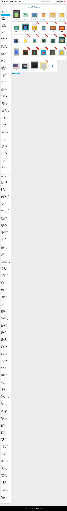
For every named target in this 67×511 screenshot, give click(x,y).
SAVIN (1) (3, 419)
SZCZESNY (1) (3, 446)
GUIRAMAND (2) (4, 225)
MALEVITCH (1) (4, 325)
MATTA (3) (3, 341)
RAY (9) (2, 395)
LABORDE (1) (3, 282)
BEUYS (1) (3, 55)
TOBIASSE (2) (3, 460)
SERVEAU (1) (4, 425)
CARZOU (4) (3, 102)
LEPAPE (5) (3, 303)
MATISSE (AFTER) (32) (5, 340)
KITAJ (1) (3, 267)
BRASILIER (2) (4, 81)
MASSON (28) (3, 338)
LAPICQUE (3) (4, 288)
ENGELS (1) (3, 176)
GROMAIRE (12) (4, 219)
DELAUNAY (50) (4, 148)
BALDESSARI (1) (4, 38)
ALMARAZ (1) (3, 18)
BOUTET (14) (3, 73)
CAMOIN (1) (3, 95)
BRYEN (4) (3, 88)
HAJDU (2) (3, 226)
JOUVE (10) (3, 259)
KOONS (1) (3, 276)
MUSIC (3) (3, 359)
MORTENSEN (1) (4, 355)
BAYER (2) (3, 45)
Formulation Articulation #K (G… (52, 19)
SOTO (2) (4, 434)
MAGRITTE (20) (4, 324)
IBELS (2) (4, 245)
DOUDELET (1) (4, 167)
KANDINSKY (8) (4, 261)
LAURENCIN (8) (4, 289)
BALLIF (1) (3, 39)
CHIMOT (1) (4, 116)
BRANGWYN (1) (4, 77)
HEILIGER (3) (4, 232)
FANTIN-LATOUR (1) (5, 185)
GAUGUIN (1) (3, 205)
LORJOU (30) (4, 316)
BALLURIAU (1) (3, 40)
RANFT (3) (3, 391)
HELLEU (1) (4, 234)
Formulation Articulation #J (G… (61, 19)
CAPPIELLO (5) (4, 97)
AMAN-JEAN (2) (4, 19)
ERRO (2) (4, 180)
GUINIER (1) (3, 224)
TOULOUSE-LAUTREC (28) (5, 462)
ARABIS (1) (3, 25)
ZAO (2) (3, 502)
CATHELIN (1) (4, 104)
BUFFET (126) (4, 89)
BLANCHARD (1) (4, 60)
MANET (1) (3, 327)
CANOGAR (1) (4, 96)
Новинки (20, 1)
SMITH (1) (3, 433)
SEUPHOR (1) (3, 426)
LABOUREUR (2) (4, 283)
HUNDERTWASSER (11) (5, 243)
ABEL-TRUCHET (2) (4, 10)
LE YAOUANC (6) (4, 296)
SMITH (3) (3, 432)
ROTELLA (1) (4, 409)
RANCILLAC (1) (4, 390)
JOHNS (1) (3, 255)
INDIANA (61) (4, 247)
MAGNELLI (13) (4, 323)
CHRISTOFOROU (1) (4, 118)
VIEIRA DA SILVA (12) (5, 484)
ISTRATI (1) (4, 249)
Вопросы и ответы (41, 508)
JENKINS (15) (3, 253)
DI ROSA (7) (3, 155)
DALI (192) (3, 141)
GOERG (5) (3, 210)
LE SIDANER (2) (4, 295)
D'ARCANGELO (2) (4, 140)
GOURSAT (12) (5, 214)
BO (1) (2, 62)
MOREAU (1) (4, 353)
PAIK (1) (3, 368)
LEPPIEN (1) (3, 305)
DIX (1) (2, 161)
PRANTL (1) (3, 387)
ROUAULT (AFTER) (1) (5, 411)
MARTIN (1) (3, 333)
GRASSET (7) (4, 217)
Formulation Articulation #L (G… (34, 19)
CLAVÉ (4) (3, 123)
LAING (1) (3, 284)
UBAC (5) (3, 467)
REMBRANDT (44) (5, 402)
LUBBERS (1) (3, 318)
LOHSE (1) (4, 313)
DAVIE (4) (3, 144)
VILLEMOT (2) (4, 488)
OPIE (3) (3, 366)
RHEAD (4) (4, 403)
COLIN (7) (3, 126)
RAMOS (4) (3, 389)
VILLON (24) (3, 489)
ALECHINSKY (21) (4, 16)
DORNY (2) (3, 166)
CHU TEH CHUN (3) (3, 119)
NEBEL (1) (3, 361)
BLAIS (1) (4, 59)
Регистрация (58, 1)
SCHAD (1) (3, 420)
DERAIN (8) (3, 152)
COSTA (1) (3, 134)
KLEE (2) (2, 270)
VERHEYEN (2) (3, 481)
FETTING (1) (3, 188)
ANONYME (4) (3, 20)
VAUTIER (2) (4, 477)
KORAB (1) (3, 277)
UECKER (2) (3, 468)
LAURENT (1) (3, 291)
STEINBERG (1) (3, 440)
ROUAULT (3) (4, 410)
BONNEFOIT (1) (4, 69)
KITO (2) (3, 268)
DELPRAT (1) (3, 151)
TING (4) (3, 455)
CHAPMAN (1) (5, 111)
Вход (62, 1)
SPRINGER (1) (4, 438)
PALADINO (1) (4, 369)
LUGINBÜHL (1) (4, 319)
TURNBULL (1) (4, 466)
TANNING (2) (4, 452)
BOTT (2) (3, 70)
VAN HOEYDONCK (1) (4, 474)
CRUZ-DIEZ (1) (4, 137)
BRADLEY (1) (3, 75)
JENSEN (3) (3, 254)
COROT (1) (5, 133)
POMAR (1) (3, 384)
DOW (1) (4, 168)
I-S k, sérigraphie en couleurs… (16, 19)
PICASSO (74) (3, 377)
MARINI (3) (3, 331)
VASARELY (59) (4, 476)
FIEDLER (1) (3, 189)
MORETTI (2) (4, 354)
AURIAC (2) (3, 31)
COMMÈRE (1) (3, 130)
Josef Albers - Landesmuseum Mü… (25, 32)
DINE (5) (2, 159)
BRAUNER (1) (3, 82)
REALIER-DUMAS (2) (5, 397)
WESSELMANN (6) (4, 497)
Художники (11, 1)
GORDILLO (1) (3, 212)
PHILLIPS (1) (3, 375)
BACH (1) (3, 33)
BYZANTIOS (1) (4, 91)
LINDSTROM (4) (4, 311)
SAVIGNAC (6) (4, 418)
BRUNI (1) (3, 87)
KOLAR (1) (3, 275)
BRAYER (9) (3, 83)
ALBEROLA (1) (4, 13)
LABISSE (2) (3, 281)
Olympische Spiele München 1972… (16, 58)
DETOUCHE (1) (4, 153)
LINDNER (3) (3, 310)
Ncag (25, 33)
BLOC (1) (3, 61)
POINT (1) (3, 382)
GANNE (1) (3, 204)
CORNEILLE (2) (4, 132)
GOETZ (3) (3, 211)
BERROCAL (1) (4, 52)
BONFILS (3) (3, 67)
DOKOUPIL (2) (4, 162)
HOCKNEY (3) (3, 240)
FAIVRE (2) (3, 183)
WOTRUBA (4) (3, 498)
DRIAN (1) (4, 169)
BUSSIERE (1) (4, 90)
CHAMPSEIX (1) (4, 110)
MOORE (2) (3, 352)
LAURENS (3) (3, 290)
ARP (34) (3, 30)
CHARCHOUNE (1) (4, 112)
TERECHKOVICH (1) (5, 454)
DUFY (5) (3, 173)
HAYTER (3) (4, 231)
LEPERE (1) (4, 304)
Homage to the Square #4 (43, 70)
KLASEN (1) (3, 269)
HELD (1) (2, 233)
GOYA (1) (3, 216)
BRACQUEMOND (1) (4, 74)
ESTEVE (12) (4, 181)
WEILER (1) (3, 496)
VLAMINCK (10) (4, 490)
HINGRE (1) (3, 239)
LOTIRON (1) (3, 317)
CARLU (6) (3, 98)
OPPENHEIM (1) (4, 367)
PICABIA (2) (3, 376)
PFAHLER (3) (4, 374)
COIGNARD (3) (4, 125)
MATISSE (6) (3, 339)
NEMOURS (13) (4, 362)
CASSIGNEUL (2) (4, 103)
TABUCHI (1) (3, 447)
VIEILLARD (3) (3, 482)
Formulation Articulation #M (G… (25, 19)
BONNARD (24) (4, 68)
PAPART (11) (3, 370)
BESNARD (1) (3, 54)
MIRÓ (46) (3, 345)
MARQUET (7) (4, 332)
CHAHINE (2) (3, 109)
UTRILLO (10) (4, 469)
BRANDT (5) (3, 76)
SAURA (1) (3, 417)
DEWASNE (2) (3, 154)
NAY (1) (4, 360)
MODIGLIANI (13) (4, 348)
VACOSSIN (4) (5, 470)
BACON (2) (3, 34)
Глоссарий (37, 508)
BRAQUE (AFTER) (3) (5, 80)
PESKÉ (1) (3, 373)
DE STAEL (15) (4, 146)
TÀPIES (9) (3, 453)
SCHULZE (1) (4, 424)
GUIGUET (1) (5, 223)
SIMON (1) (4, 430)
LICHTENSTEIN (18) (4, 309)
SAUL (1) (3, 416)
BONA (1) (2, 66)
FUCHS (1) (3, 203)
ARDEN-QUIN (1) (4, 27)
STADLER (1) (3, 439)
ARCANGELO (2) (3, 26)
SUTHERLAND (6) (4, 445)
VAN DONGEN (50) (4, 473)
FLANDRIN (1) (4, 191)
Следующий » (18, 73)
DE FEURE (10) (4, 145)
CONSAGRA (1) (4, 131)
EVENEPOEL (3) (4, 182)
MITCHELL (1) (3, 347)
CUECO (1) (3, 138)
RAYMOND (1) (3, 396)
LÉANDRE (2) (4, 297)
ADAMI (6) (3, 11)
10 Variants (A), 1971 (25, 70)
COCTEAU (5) (3, 124)
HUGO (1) (3, 241)
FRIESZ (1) (5, 202)
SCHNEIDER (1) (4, 423)
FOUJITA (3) (5, 195)
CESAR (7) (3, 105)
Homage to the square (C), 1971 (34, 70)
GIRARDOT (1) (5, 209)
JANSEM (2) (3, 252)
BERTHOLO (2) (4, 53)
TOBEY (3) (3, 459)
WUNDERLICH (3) (4, 499)
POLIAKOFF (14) (4, 383)
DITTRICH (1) (3, 160)
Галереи (16, 1)
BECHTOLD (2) (4, 47)
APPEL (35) (3, 24)
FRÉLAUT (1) (3, 198)
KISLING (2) (3, 266)
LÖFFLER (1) (4, 312)
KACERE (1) (3, 260)
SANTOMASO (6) (4, 413)
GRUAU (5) (3, 220)
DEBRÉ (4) (3, 147)
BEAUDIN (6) (3, 46)
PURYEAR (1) (3, 388)
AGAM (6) (3, 12)
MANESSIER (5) (4, 326)
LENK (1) (3, 302)
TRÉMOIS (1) (4, 463)
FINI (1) (3, 190)
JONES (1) (3, 256)
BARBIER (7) (3, 41)
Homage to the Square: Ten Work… (25, 58)
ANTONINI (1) (4, 23)
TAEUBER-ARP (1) (4, 448)
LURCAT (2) (3, 320)
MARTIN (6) (3, 334)
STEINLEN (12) (5, 441)
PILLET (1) (3, 381)
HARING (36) (3, 227)
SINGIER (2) (3, 431)
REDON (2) (3, 398)
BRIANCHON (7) (4, 84)
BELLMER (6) (3, 48)
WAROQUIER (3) (4, 495)
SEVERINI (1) (3, 427)
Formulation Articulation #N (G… (43, 19)
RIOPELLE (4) (4, 405)
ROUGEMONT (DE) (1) (4, 412)
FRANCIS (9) (3, 196)
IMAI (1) (3, 246)
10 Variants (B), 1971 (16, 70)
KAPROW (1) (3, 263)
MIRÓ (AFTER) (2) (4, 346)
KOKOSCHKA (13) (4, 274)
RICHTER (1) (3, 404)
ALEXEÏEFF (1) (4, 17)
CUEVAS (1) (4, 139)
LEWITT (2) (3, 306)
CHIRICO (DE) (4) (4, 117)
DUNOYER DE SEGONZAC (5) (5, 175)
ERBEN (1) (3, 177)
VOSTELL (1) (3, 491)
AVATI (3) (3, 32)
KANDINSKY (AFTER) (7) (5, 262)
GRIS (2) (3, 218)
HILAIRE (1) (3, 238)
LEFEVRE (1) (3, 298)
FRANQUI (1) (3, 197)
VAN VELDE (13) (4, 475)
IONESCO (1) (4, 248)
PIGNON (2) (3, 380)
